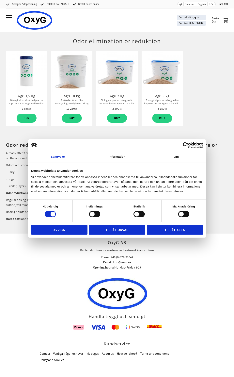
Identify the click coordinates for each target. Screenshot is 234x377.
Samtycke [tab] (58, 156)
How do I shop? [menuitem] (127, 354)
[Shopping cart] (220, 20)
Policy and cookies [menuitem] (52, 360)
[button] (9, 17)
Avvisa (59, 229)
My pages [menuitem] (92, 354)
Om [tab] (176, 156)
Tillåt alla (174, 229)
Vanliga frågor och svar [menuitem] (68, 354)
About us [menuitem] (108, 354)
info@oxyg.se (191, 17)
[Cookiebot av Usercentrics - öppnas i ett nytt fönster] (185, 145)
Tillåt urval (117, 229)
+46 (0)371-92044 (193, 23)
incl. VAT (223, 4)
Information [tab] (117, 156)
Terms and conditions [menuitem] (154, 354)
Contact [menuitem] (45, 354)
